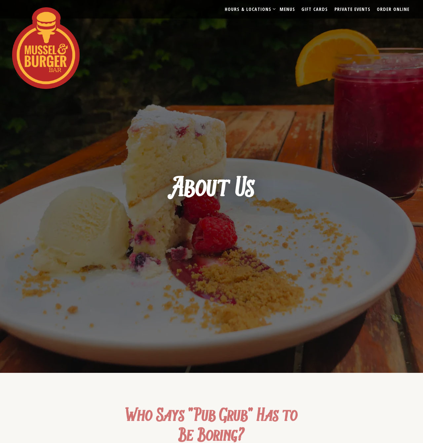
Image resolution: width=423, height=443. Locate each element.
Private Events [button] (352, 9)
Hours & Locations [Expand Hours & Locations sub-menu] (249, 8)
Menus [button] (287, 9)
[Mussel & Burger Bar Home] (52, 47)
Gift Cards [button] (314, 9)
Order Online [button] (393, 9)
